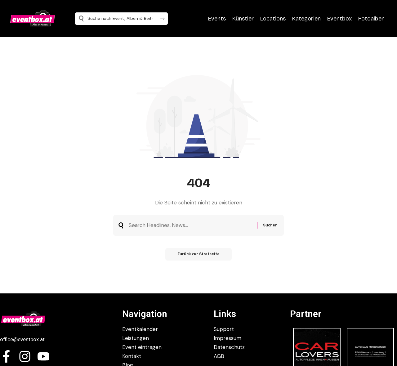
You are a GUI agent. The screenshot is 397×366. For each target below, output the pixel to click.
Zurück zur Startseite (198, 254)
